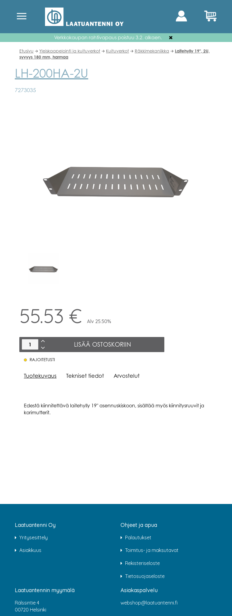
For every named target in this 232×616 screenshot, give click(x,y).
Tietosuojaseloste (145, 576)
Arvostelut (127, 375)
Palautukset (138, 537)
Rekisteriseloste (142, 563)
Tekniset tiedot (85, 375)
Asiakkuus (30, 550)
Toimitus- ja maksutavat (152, 550)
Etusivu (26, 50)
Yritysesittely (33, 537)
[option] (43, 268)
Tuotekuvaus (40, 375)
